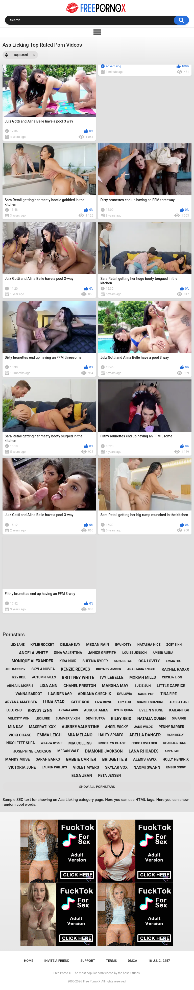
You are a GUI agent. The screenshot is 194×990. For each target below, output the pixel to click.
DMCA (132, 961)
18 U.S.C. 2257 (159, 961)
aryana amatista (21, 702)
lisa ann (48, 685)
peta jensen (109, 775)
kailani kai (179, 710)
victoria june (22, 767)
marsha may (115, 685)
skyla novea (43, 669)
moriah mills (142, 677)
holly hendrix (175, 759)
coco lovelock (144, 743)
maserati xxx (42, 727)
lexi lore (42, 718)
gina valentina (68, 653)
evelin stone (151, 710)
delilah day (70, 644)
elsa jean (81, 775)
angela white (33, 652)
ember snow (176, 767)
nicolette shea (20, 743)
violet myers (86, 767)
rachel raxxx (175, 669)
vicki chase (20, 735)
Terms (111, 961)
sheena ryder (95, 661)
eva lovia (124, 694)
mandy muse (17, 759)
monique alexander (33, 660)
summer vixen (68, 718)
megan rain (97, 644)
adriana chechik (94, 694)
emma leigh (49, 735)
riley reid (121, 718)
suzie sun (142, 685)
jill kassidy (15, 669)
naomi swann (147, 767)
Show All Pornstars (97, 787)
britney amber (108, 669)
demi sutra (95, 718)
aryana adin (68, 710)
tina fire (168, 694)
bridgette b (114, 759)
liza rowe (103, 702)
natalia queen (151, 718)
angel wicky (116, 727)
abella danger (145, 735)
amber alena (163, 652)
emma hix (173, 661)
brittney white (78, 677)
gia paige (179, 718)
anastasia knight (141, 669)
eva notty (123, 644)
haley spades (111, 735)
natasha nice (148, 644)
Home (28, 961)
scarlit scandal (150, 702)
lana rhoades (143, 751)
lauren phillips (54, 767)
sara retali (123, 661)
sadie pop (146, 694)
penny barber (171, 727)
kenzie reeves (75, 669)
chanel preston (79, 685)
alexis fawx (145, 759)
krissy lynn (40, 710)
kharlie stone (174, 743)
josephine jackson (32, 751)
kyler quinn (123, 710)
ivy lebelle (111, 677)
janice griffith (102, 653)
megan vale (68, 751)
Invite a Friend (56, 961)
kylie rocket (42, 645)
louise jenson (134, 652)
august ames (96, 710)
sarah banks (48, 759)
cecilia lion (172, 677)
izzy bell (19, 677)
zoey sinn (174, 644)
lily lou (124, 702)
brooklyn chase (112, 743)
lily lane (18, 644)
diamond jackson (104, 751)
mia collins (80, 743)
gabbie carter (81, 759)
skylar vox (116, 767)
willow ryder (51, 743)
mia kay (15, 727)
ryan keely (175, 735)
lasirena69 (60, 694)
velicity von (19, 718)
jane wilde (143, 727)
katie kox (79, 702)
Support (87, 961)
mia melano (80, 735)
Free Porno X (92, 981)
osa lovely (149, 661)
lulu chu (14, 710)
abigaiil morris (20, 685)
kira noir (67, 661)
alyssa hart (179, 702)
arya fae (171, 751)
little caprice (171, 685)
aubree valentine (80, 726)
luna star (53, 702)
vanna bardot (29, 694)
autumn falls (44, 677)
